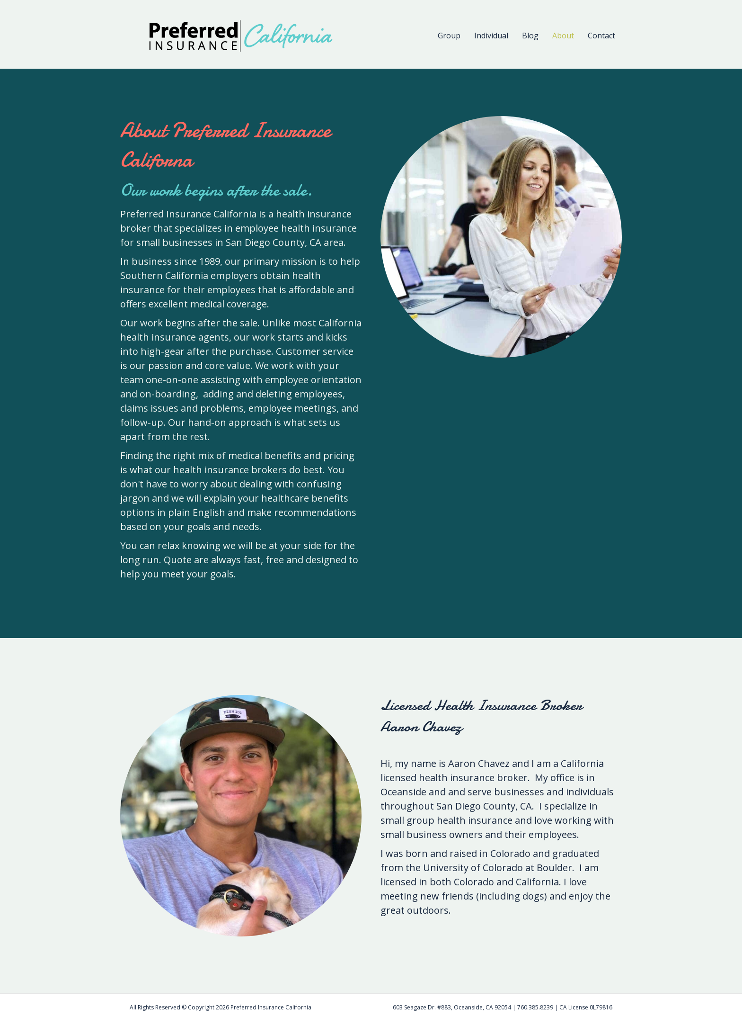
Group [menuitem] (449, 35)
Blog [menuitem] (530, 35)
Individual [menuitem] (491, 35)
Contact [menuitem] (601, 35)
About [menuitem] (563, 35)
